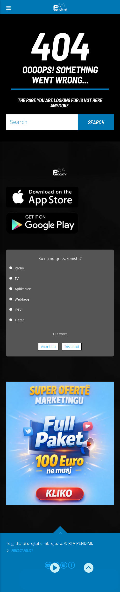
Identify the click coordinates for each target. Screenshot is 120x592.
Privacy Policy (22, 550)
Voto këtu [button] (48, 346)
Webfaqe (22, 299)
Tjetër (19, 320)
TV (17, 278)
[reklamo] (60, 503)
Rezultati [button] (72, 346)
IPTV (18, 309)
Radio (19, 268)
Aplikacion (23, 289)
